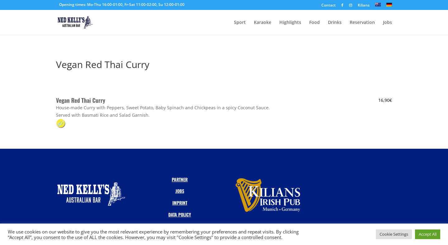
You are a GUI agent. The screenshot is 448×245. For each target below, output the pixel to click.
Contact (328, 5)
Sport (240, 22)
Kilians (364, 5)
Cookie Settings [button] (394, 234)
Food (314, 22)
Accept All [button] (427, 234)
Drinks (335, 22)
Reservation (362, 22)
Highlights (290, 22)
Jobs (387, 22)
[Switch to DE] (389, 6)
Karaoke (262, 22)
